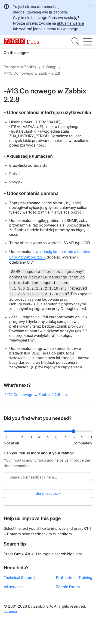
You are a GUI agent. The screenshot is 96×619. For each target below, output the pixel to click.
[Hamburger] (87, 41)
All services (13, 586)
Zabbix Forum (68, 586)
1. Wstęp (49, 66)
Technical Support (19, 577)
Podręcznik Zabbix (20, 66)
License (10, 611)
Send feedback (48, 493)
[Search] (75, 41)
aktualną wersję (70, 23)
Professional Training (74, 577)
